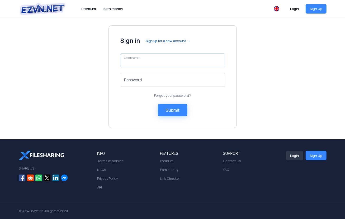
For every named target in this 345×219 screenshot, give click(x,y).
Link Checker (170, 178)
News (101, 169)
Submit (173, 110)
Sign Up (316, 8)
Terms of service (110, 161)
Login (294, 8)
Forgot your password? (172, 95)
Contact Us (232, 161)
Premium (88, 8)
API (99, 187)
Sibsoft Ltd (36, 211)
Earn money (113, 8)
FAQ (226, 169)
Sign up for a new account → (168, 41)
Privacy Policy (107, 178)
